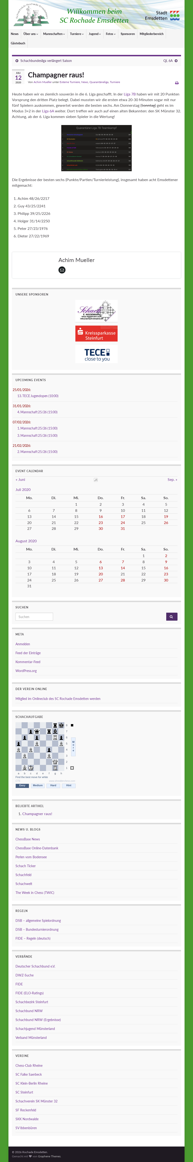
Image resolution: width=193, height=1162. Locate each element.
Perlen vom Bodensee (31, 857)
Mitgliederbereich (151, 34)
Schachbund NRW (29, 1011)
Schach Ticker (25, 866)
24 (123, 522)
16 (101, 516)
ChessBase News (27, 839)
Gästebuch (18, 43)
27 (101, 580)
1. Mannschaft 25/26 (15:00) (37, 428)
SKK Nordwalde (27, 1119)
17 (123, 516)
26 (166, 522)
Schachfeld (23, 875)
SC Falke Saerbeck (28, 1074)
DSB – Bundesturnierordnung (36, 929)
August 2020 (26, 541)
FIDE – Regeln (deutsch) (32, 938)
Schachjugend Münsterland (35, 1029)
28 (123, 580)
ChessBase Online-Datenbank (36, 848)
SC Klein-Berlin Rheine (31, 1083)
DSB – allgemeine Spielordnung (38, 921)
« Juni (20, 479)
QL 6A (168, 61)
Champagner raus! (37, 813)
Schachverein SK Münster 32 (36, 1101)
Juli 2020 (23, 489)
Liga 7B (130, 94)
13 (101, 568)
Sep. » (172, 479)
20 (101, 574)
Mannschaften (54, 34)
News (15, 34)
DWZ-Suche (24, 975)
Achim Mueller (43, 82)
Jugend (95, 34)
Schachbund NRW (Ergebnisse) (38, 1020)
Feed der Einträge (28, 653)
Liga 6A (48, 111)
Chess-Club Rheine (28, 1065)
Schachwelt (23, 884)
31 (123, 528)
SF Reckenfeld (25, 1110)
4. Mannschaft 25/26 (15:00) (37, 412)
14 (123, 568)
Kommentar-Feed (27, 662)
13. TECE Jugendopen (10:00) (37, 396)
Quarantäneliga (98, 82)
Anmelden (22, 644)
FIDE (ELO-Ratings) (29, 993)
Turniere (77, 34)
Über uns (30, 34)
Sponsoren (128, 34)
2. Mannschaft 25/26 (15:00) (37, 452)
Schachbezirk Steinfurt (31, 1002)
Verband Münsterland (31, 1038)
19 (166, 516)
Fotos (111, 34)
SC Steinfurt (24, 1092)
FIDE (19, 984)
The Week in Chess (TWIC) (34, 893)
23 (101, 522)
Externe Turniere (70, 82)
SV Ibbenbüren (26, 1128)
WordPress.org (26, 671)
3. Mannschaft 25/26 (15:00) (37, 435)
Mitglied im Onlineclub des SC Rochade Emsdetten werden (57, 699)
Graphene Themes (49, 1156)
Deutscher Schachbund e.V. (35, 966)
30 (101, 528)
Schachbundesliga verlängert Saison (46, 61)
